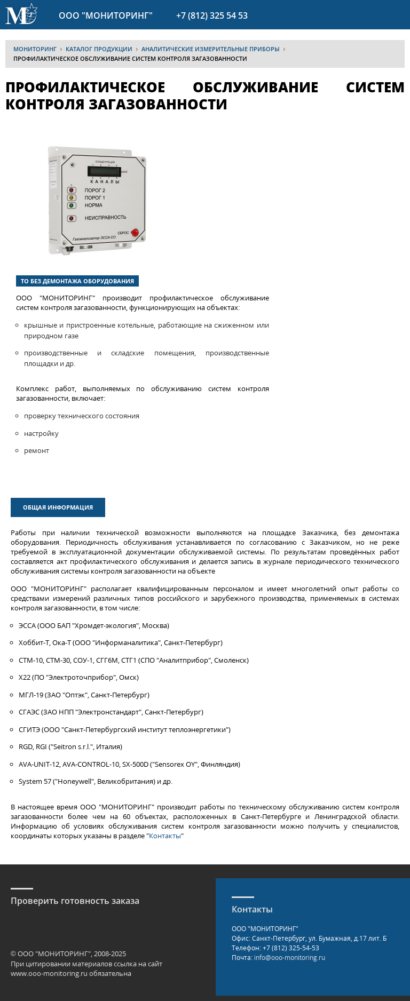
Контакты (165, 835)
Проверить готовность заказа (75, 901)
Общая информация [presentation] (58, 507)
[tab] (59, 509)
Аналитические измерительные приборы (210, 49)
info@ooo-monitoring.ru (289, 957)
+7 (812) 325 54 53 (212, 15)
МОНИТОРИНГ (35, 49)
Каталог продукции (99, 49)
